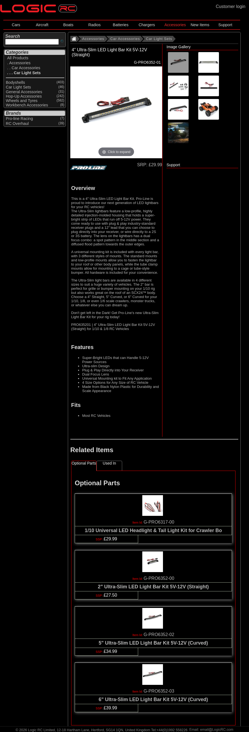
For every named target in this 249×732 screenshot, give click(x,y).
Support (225, 25)
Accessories (175, 25)
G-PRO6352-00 (159, 578)
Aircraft (42, 25)
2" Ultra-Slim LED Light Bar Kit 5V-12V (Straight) (153, 586)
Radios (94, 25)
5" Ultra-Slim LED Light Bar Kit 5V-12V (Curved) (153, 643)
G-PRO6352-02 (159, 634)
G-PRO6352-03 (159, 691)
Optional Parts (84, 463)
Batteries (120, 25)
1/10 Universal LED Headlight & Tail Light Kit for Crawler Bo (153, 530)
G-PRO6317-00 (159, 522)
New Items (200, 25)
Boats (68, 25)
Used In (109, 463)
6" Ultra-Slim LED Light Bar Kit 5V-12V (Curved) (153, 699)
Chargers (147, 25)
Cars (16, 25)
